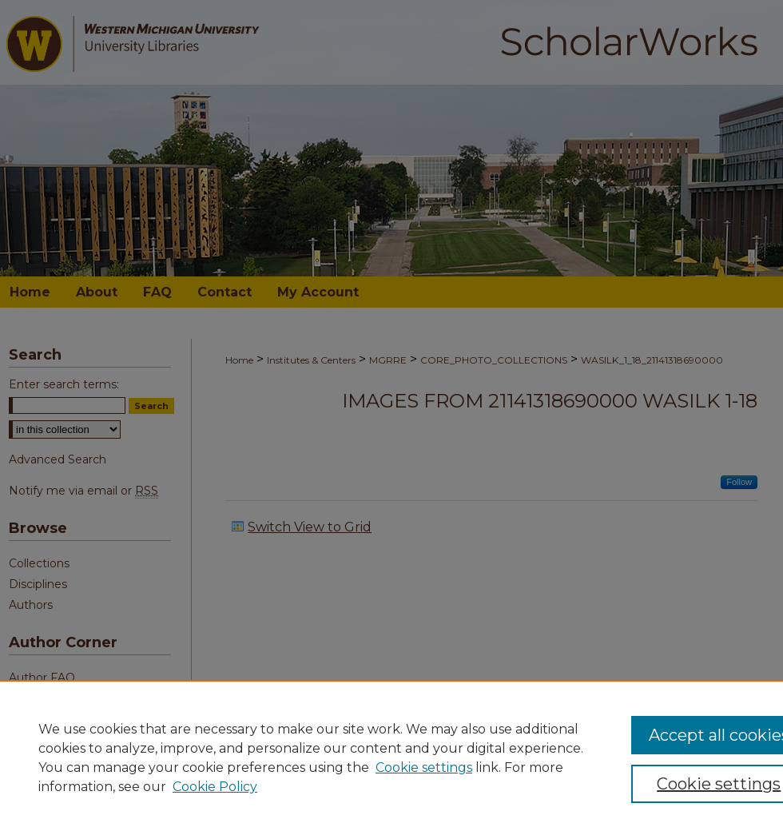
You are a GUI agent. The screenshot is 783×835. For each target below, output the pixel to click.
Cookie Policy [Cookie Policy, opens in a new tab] (215, 786)
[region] (391, 757)
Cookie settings (424, 767)
